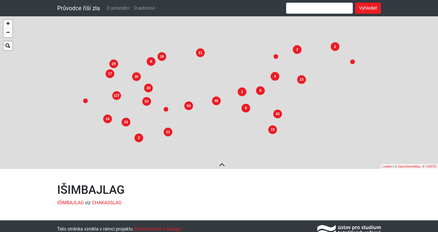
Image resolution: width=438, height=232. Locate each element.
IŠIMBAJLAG (70, 200)
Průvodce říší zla (78, 8)
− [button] (8, 33)
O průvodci (118, 8)
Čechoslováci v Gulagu (157, 226)
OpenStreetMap (409, 164)
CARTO (431, 164)
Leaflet (387, 164)
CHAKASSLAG (107, 200)
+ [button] (8, 24)
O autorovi (144, 8)
